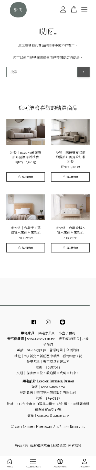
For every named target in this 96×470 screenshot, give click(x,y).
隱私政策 (21, 445)
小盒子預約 (67, 333)
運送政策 (74, 445)
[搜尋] (42, 72)
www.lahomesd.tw (41, 339)
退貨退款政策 (40, 445)
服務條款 (59, 445)
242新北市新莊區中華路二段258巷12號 (53, 356)
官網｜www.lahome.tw (48, 387)
